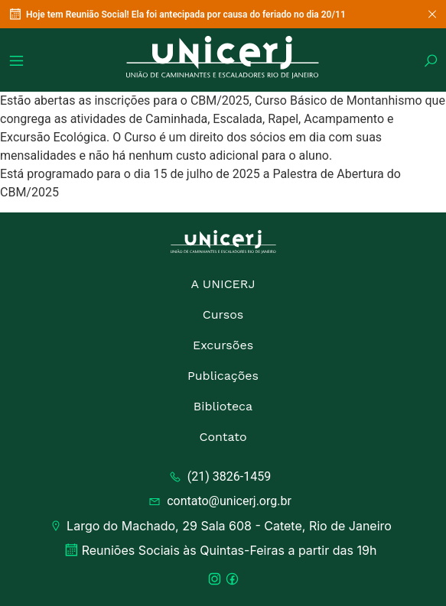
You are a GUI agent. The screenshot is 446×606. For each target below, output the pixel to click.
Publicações (223, 375)
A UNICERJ (222, 284)
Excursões (223, 345)
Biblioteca (223, 406)
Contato (222, 436)
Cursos (223, 314)
